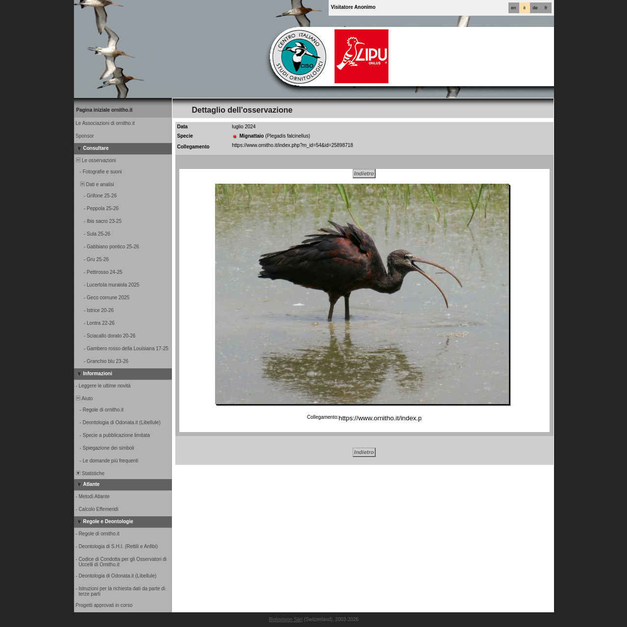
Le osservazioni (95, 160)
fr (546, 7)
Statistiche (90, 473)
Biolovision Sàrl (285, 619)
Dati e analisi (94, 184)
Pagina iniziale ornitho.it (104, 110)
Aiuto (84, 398)
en (513, 7)
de (534, 7)
